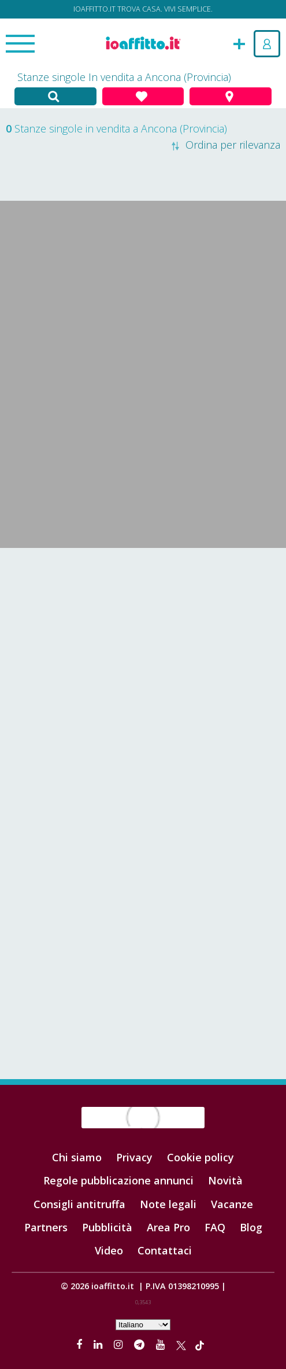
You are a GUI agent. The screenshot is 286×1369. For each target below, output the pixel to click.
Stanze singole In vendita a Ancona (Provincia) (124, 77)
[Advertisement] (143, 641)
